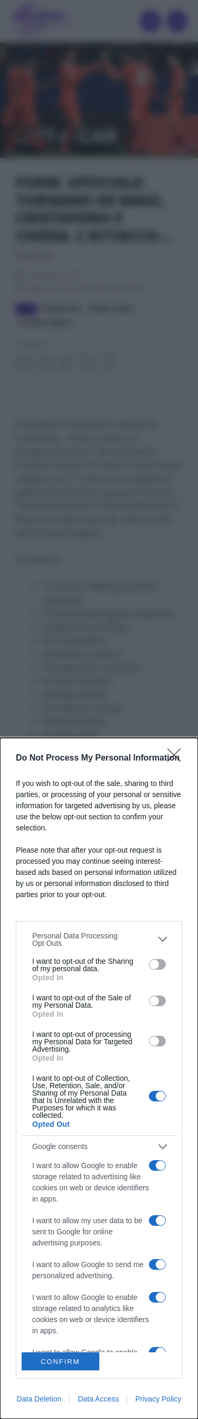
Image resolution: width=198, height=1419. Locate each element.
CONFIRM (60, 1362)
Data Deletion (39, 1399)
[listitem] (99, 939)
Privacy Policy (158, 1399)
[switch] (157, 964)
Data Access (98, 1399)
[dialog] (99, 1078)
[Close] (177, 758)
